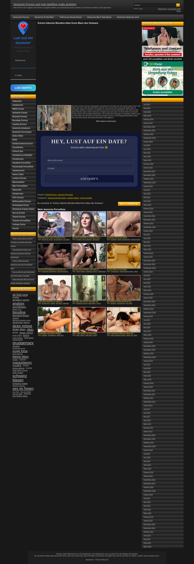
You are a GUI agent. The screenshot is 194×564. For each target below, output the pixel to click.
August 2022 (148, 186)
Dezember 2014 (149, 524)
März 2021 (147, 249)
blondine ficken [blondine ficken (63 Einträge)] (21, 315)
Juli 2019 (146, 320)
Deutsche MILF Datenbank (99, 17)
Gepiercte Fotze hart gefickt (117, 238)
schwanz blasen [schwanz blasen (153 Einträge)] (20, 378)
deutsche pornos (81, 303)
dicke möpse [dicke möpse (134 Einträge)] (22, 326)
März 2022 (147, 205)
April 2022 (147, 201)
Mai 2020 (146, 283)
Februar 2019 (148, 339)
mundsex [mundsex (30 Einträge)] (26, 365)
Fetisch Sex (17, 151)
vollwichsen (102, 272)
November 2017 (149, 394)
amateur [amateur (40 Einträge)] (16, 297)
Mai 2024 (146, 108)
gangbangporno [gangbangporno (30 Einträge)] (18, 340)
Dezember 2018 (149, 346)
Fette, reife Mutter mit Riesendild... (85, 334)
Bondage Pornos (20, 120)
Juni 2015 (147, 502)
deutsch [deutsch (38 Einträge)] (16, 318)
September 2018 (149, 357)
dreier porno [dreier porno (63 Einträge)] (26, 333)
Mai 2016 (146, 461)
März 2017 (147, 424)
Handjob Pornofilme (21, 163)
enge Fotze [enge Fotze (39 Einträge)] (17, 335)
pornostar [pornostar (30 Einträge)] (29, 368)
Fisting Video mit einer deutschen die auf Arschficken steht (21, 264)
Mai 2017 (146, 417)
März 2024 (147, 116)
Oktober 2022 (148, 179)
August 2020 (148, 272)
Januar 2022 (148, 212)
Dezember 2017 (149, 391)
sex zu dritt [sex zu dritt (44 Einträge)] (17, 394)
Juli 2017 (146, 409)
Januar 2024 (148, 123)
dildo (77, 335)
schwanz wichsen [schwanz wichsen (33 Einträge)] (19, 386)
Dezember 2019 (149, 301)
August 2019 (148, 316)
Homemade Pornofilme (22, 166)
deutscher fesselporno (49, 272)
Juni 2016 (147, 457)
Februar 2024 (148, 119)
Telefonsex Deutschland (71, 17)
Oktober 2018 (148, 353)
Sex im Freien (18, 213)
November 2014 (149, 528)
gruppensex (115, 272)
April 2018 (147, 376)
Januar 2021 (148, 257)
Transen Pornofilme (21, 220)
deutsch (113, 303)
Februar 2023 (148, 164)
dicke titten (92, 303)
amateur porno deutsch (84, 240)
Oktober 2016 (148, 443)
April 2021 (147, 246)
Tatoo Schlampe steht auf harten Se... (121, 334)
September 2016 (149, 446)
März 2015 (147, 513)
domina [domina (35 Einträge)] (15, 332)
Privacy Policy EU (101, 560)
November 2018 (149, 350)
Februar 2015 (148, 517)
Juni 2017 (147, 413)
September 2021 (149, 227)
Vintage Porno (19, 224)
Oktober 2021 (148, 223)
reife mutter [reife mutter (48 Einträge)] (18, 372)
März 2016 (147, 469)
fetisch (82, 335)
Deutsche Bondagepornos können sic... (52, 270)
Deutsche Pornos (21, 17)
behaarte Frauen (19, 112)
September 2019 (149, 313)
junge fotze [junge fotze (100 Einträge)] (20, 351)
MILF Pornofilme (20, 186)
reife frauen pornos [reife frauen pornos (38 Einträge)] (20, 370)
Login (141, 8)
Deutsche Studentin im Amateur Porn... (86, 238)
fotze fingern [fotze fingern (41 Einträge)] (18, 338)
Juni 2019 (147, 324)
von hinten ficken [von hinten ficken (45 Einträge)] (20, 396)
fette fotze (89, 335)
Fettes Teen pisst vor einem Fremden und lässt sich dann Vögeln (21, 242)
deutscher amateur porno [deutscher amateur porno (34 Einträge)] (22, 320)
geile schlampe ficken (118, 335)
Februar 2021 (148, 253)
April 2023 (147, 156)
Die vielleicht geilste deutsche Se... (119, 302)
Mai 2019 (146, 327)
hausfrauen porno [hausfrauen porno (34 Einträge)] (19, 348)
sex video (66, 240)
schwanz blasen (73, 198)
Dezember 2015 (149, 480)
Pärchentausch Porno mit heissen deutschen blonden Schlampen (20, 253)
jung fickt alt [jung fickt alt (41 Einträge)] (17, 354)
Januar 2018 (148, 387)
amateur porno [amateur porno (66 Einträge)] (21, 300)
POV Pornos (18, 197)
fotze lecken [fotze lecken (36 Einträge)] (29, 338)
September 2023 (149, 138)
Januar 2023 (148, 168)
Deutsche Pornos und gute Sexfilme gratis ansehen (44, 4)
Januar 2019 (148, 342)
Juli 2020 (146, 275)
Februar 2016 (148, 472)
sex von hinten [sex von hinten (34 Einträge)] (26, 392)
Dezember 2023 (149, 127)
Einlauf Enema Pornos (22, 143)
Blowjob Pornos (51, 195)
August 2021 (148, 231)
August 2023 (148, 142)
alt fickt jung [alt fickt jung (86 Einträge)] (20, 294)
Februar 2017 (148, 428)
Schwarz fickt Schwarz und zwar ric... (86, 270)
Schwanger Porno (20, 205)
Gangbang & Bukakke (22, 155)
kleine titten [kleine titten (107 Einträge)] (21, 357)
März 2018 (147, 379)
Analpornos (17, 105)
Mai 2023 (146, 153)
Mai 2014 (146, 539)
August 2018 (148, 361)
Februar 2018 (148, 383)
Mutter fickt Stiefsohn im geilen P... (50, 302)
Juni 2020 (147, 279)
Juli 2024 (146, 104)
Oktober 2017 (148, 398)
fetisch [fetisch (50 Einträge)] (26, 335)
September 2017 (149, 402)
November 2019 (149, 305)
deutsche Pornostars (65, 195)
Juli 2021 (146, 234)
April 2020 (147, 287)
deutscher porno (47, 240)
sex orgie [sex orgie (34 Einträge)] (16, 392)
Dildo (14, 139)
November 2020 (149, 264)
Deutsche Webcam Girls (128, 17)
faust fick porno (63, 272)
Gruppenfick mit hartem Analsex (49, 334)
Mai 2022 (146, 197)
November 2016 (149, 439)
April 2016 (147, 465)
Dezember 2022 (149, 171)
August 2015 (148, 495)
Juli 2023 (146, 145)
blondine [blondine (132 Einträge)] (19, 312)
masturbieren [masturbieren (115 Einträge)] (22, 362)
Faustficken (17, 147)
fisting (95, 335)
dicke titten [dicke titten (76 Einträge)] (19, 329)
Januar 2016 (148, 476)
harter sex (60, 335)
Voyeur (15, 228)
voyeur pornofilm (86, 198)
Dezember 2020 (149, 260)
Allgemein (17, 101)
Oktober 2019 (148, 309)
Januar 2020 (148, 298)
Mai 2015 (146, 506)
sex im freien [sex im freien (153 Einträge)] (23, 389)
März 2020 (147, 290)
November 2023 (149, 130)
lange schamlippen (124, 240)
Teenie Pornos (19, 217)
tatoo (135, 335)
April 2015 (147, 509)
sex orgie (129, 303)
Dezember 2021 (149, 216)
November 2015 (149, 483)
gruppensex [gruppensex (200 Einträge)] (23, 343)
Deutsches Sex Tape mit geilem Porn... (52, 238)
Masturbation (18, 182)
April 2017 (147, 420)
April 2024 (147, 112)
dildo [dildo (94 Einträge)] (30, 329)
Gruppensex (18, 159)
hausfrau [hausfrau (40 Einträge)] (16, 346)
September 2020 (149, 268)
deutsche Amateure (21, 128)
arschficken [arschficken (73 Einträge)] (19, 307)
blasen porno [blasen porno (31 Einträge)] (17, 309)
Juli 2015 (146, 498)
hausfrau (114, 240)
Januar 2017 (148, 431)
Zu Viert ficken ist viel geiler (117, 270)
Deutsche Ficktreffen (44, 17)
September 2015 (149, 491)
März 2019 (147, 335)
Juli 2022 (146, 190)
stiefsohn (66, 303)
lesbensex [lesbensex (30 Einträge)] (22, 359)
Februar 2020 (148, 294)
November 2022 (149, 175)
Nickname (20, 60)
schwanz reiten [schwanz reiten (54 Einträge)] (20, 383)
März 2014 (147, 547)
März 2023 (147, 160)
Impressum (90, 560)
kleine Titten (18, 174)
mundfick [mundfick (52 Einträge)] (17, 366)
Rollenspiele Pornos (21, 201)
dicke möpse (80, 272)
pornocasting (58, 240)
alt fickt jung (46, 303)
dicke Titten (17, 136)
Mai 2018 (146, 372)
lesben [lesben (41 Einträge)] (15, 360)
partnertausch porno (126, 272)
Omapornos (17, 193)
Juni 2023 (147, 149)
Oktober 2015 (148, 487)
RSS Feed (162, 9)
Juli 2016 (146, 454)
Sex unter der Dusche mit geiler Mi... (85, 302)
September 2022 (149, 182)
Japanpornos (18, 170)
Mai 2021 (146, 242)
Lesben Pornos (19, 178)
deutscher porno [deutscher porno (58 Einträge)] (21, 322)
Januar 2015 (148, 521)
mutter (53, 303)
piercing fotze (135, 240)
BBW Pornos (18, 109)
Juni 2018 (147, 368)
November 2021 (149, 220)
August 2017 (148, 405)
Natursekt (16, 190)
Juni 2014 (147, 535)
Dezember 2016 (149, 435)
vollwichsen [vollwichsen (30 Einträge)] (27, 393)
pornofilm (59, 303)
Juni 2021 (147, 238)
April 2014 (147, 543)
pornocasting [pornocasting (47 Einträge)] (18, 368)
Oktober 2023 (148, 134)
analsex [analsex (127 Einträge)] (18, 303)
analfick (44, 335)
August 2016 (148, 450)
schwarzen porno (91, 272)
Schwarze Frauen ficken (23, 209)
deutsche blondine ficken (57, 198)
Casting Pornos (19, 124)
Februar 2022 (148, 208)
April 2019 (147, 331)
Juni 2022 (147, 194)
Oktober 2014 (148, 532)
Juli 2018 (146, 365)
